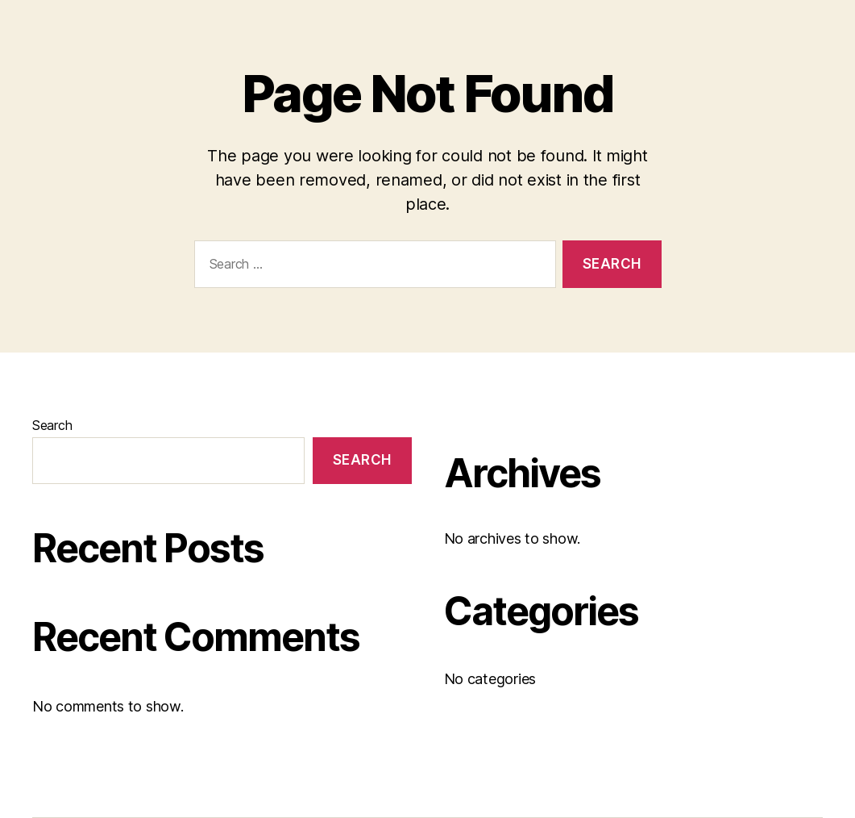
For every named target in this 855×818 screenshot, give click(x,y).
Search (52, 425)
